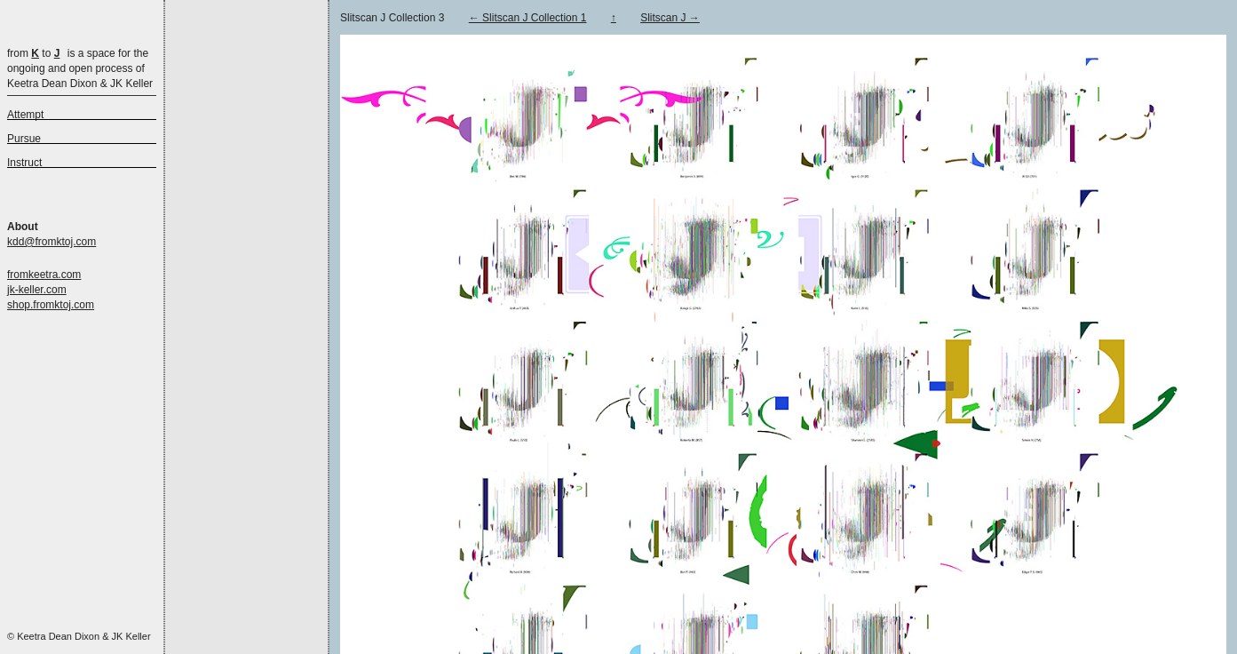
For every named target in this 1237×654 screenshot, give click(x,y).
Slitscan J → (670, 18)
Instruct (24, 162)
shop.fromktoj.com (50, 305)
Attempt (25, 114)
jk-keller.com (37, 289)
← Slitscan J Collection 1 (528, 18)
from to (33, 53)
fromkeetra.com (44, 274)
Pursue (24, 138)
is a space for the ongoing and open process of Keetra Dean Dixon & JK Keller (80, 68)
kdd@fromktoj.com (51, 241)
